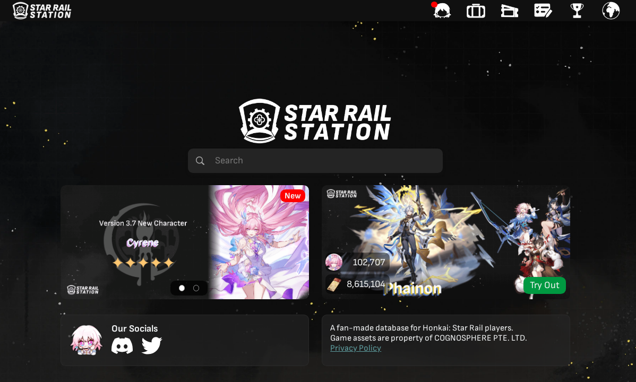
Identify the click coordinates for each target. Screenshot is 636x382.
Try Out (545, 285)
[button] (185, 242)
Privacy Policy (355, 348)
